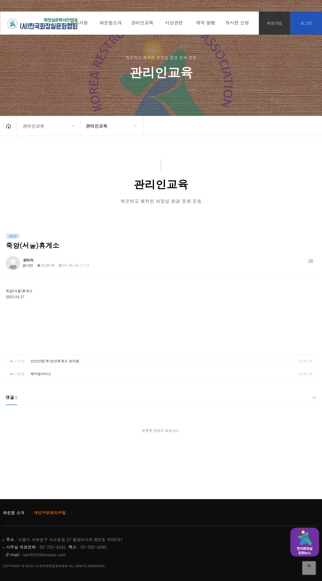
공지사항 (79, 22)
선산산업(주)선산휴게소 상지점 (55, 360)
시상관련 (174, 22)
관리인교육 (142, 22)
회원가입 (274, 23)
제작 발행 (205, 22)
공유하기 (308, 125)
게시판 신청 (237, 22)
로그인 (306, 23)
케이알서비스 (41, 373)
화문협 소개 (13, 513)
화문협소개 (110, 22)
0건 (28, 265)
